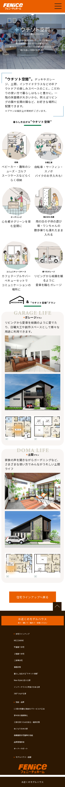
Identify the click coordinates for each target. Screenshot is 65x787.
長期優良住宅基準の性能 (23, 735)
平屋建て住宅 (19, 647)
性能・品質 (20, 702)
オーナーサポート (21, 748)
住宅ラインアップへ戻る (32, 597)
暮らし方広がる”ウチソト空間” (26, 673)
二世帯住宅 (18, 660)
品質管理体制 (19, 742)
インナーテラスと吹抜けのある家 (27, 687)
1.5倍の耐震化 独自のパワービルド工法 (29, 708)
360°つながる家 (20, 693)
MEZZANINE (19, 640)
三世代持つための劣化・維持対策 (27, 722)
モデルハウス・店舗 (23, 757)
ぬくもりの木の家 (21, 728)
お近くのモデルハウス (32, 781)
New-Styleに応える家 (22, 680)
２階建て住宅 (19, 653)
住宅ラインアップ (22, 634)
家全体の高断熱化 (21, 715)
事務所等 (17, 667)
